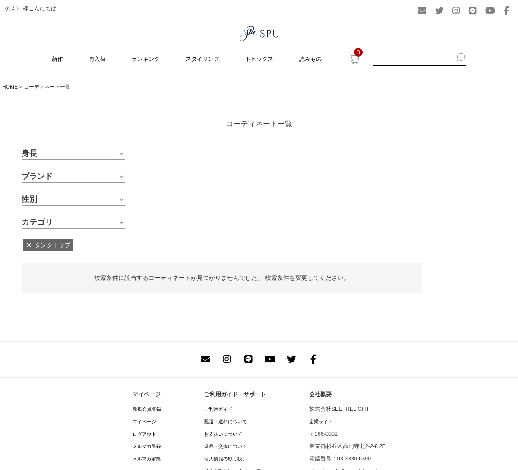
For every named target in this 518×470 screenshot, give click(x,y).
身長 (29, 153)
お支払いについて (223, 434)
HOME (10, 87)
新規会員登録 (147, 409)
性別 (29, 199)
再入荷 (97, 59)
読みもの (310, 59)
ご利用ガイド (218, 409)
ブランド (37, 176)
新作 (57, 59)
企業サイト (321, 421)
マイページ (144, 421)
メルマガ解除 (147, 458)
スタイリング (202, 59)
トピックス (259, 59)
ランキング (146, 59)
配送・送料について (225, 421)
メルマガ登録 (147, 446)
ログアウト (144, 434)
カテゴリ (37, 222)
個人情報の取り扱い (225, 458)
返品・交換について (225, 446)
